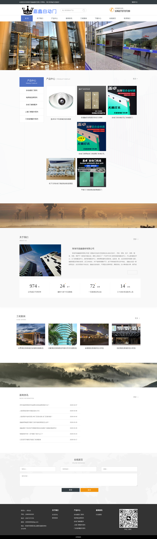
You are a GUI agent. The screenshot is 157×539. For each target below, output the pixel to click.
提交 (89, 490)
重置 (70, 490)
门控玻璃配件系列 (31, 119)
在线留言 (112, 18)
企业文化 (55, 514)
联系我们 (127, 18)
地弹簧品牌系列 (31, 97)
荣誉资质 (55, 518)
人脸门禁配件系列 (31, 112)
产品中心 (54, 18)
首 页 (27, 18)
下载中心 (98, 18)
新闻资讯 (69, 18)
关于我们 (40, 18)
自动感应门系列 (31, 90)
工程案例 (83, 18)
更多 (135, 239)
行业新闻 (99, 514)
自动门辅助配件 (31, 104)
